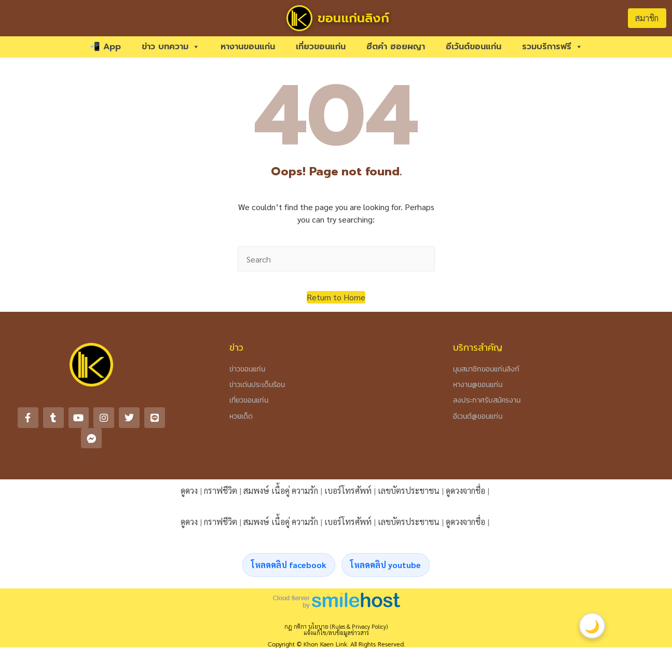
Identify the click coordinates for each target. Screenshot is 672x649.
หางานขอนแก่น (248, 46)
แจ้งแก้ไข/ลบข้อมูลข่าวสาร (336, 612)
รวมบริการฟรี (552, 46)
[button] (336, 297)
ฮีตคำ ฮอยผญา (395, 46)
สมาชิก (647, 17)
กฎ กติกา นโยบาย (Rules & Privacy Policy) (336, 606)
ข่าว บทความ (171, 46)
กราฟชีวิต (220, 470)
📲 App (105, 46)
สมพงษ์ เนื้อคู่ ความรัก (280, 470)
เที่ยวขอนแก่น (321, 46)
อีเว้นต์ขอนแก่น (473, 46)
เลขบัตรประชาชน (409, 470)
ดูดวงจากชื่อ (465, 470)
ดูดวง (189, 470)
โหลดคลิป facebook (288, 544)
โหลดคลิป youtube (385, 544)
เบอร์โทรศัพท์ (348, 470)
